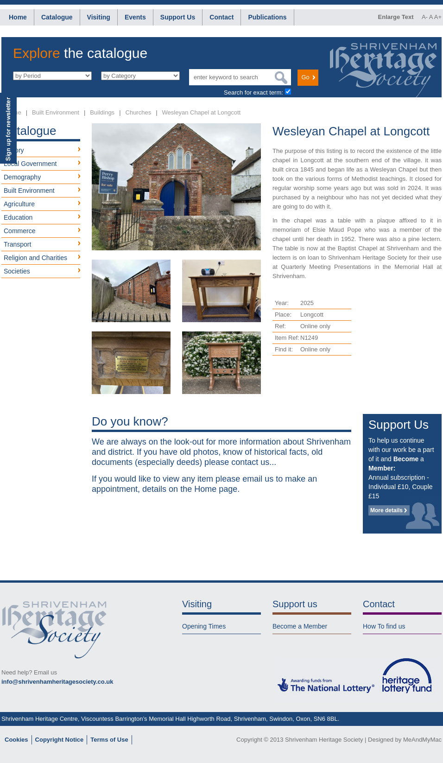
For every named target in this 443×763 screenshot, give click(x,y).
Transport (17, 244)
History (14, 150)
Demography (22, 177)
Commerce (19, 231)
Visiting (98, 17)
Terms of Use (109, 739)
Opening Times (204, 626)
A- (425, 16)
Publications (267, 17)
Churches (139, 112)
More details (386, 510)
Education (18, 217)
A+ (438, 16)
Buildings (102, 112)
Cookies (16, 739)
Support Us (177, 17)
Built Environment (55, 112)
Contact (221, 17)
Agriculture (19, 204)
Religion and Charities (35, 257)
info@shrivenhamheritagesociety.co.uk (57, 681)
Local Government (30, 163)
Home (18, 17)
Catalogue (57, 17)
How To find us (384, 626)
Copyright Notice (59, 739)
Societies (17, 271)
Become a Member (299, 626)
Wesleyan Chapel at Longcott (201, 112)
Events (135, 17)
